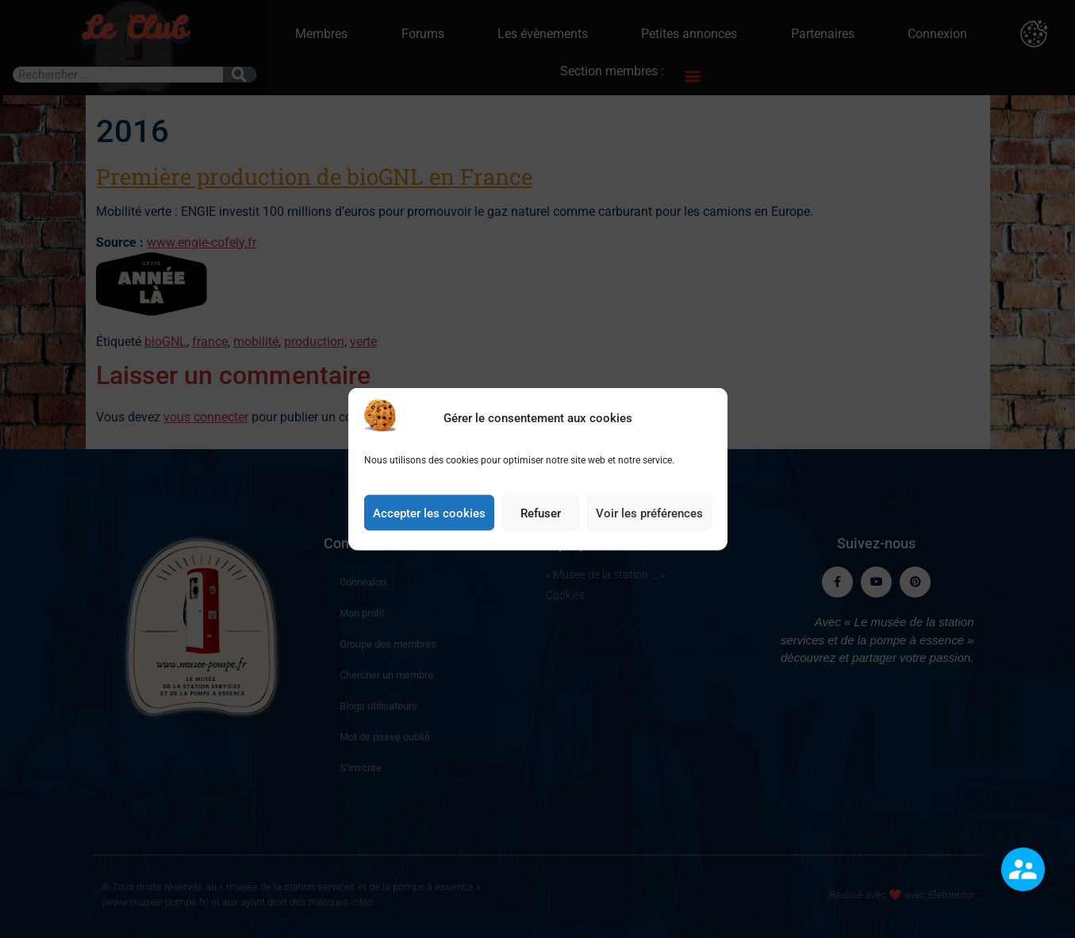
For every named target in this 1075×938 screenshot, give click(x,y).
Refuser (540, 518)
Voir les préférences (649, 518)
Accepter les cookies (429, 518)
